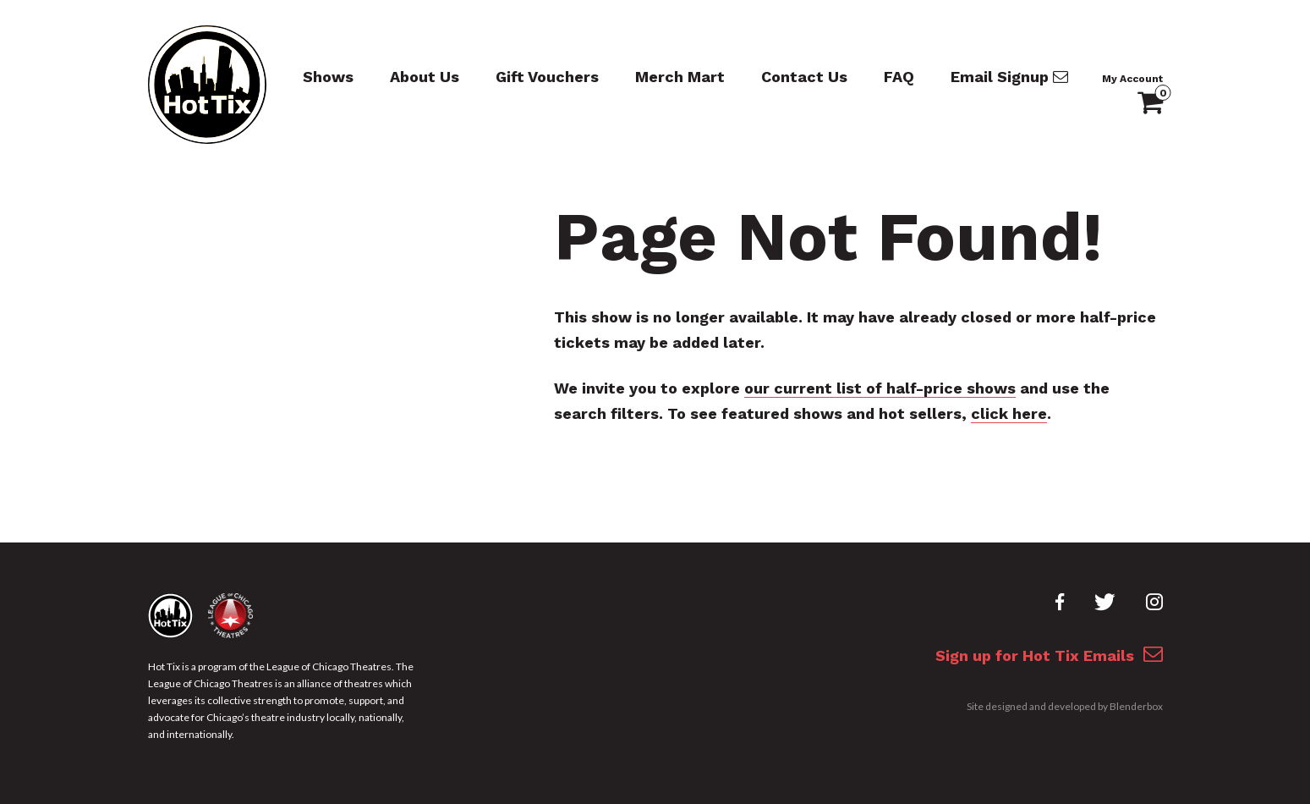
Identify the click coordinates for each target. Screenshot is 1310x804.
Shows (328, 76)
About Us (424, 76)
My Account (1132, 79)
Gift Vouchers (547, 76)
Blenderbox (1136, 706)
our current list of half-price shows (880, 388)
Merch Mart (680, 76)
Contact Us (804, 76)
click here (1009, 413)
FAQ (899, 76)
